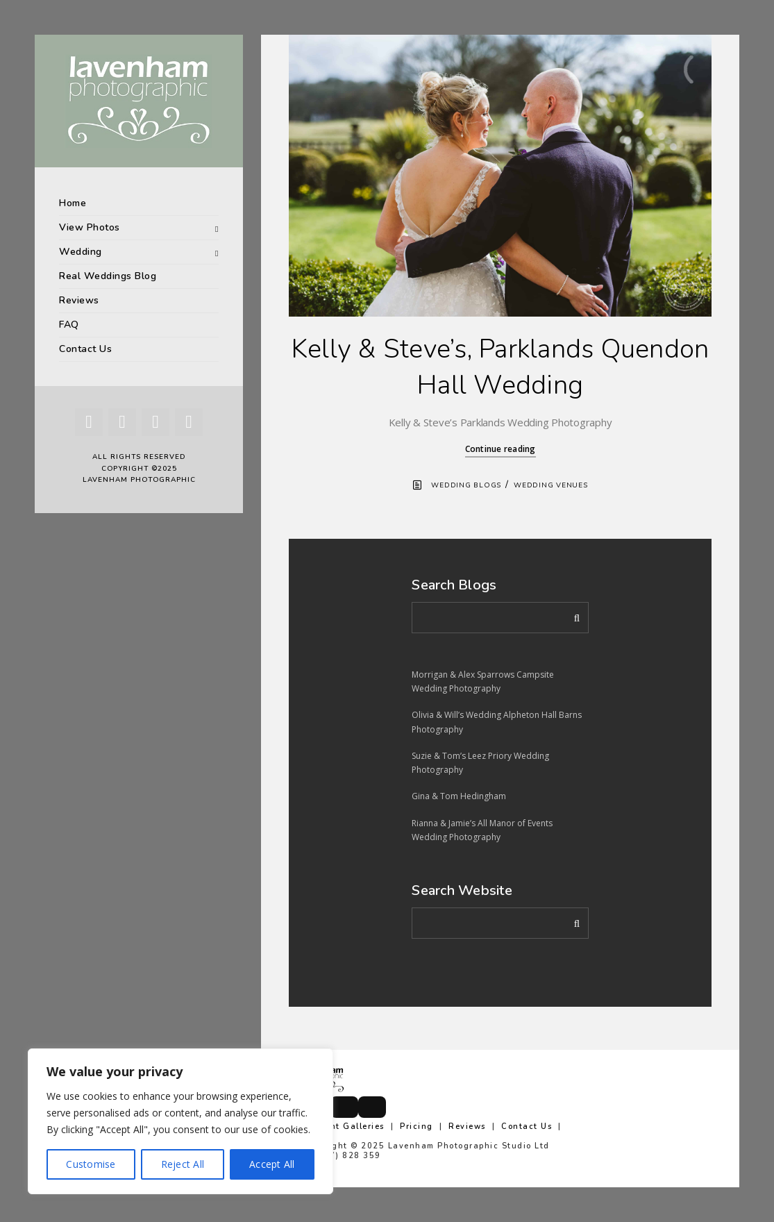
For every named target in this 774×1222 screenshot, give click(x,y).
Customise (90, 1164)
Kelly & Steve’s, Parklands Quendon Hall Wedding (500, 367)
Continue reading (500, 449)
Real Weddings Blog (107, 276)
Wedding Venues (551, 485)
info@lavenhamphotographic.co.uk (382, 1165)
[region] (180, 1121)
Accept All (272, 1164)
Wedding (80, 251)
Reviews (79, 300)
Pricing (416, 1126)
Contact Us (85, 348)
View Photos (89, 227)
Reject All (183, 1164)
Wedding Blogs (466, 485)
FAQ (69, 324)
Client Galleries (348, 1126)
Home (72, 203)
